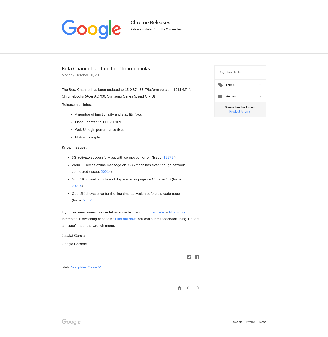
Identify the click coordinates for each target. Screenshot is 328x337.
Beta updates (79, 267)
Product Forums (240, 111)
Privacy (250, 321)
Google (238, 321)
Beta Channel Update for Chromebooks (106, 69)
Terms (262, 321)
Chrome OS (94, 267)
